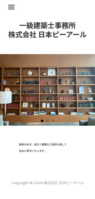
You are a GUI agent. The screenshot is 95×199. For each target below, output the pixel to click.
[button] (42, 121)
